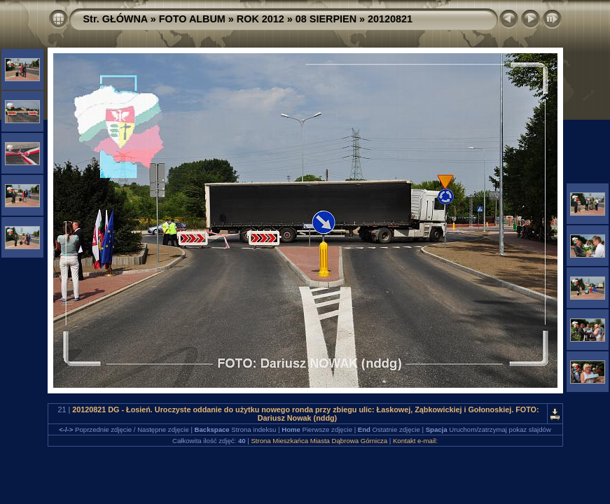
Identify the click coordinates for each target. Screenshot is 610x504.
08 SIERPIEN (326, 18)
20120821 (390, 18)
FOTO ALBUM (192, 18)
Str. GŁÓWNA (115, 18)
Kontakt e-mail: (415, 440)
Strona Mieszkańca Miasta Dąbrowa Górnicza (319, 440)
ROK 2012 (260, 18)
